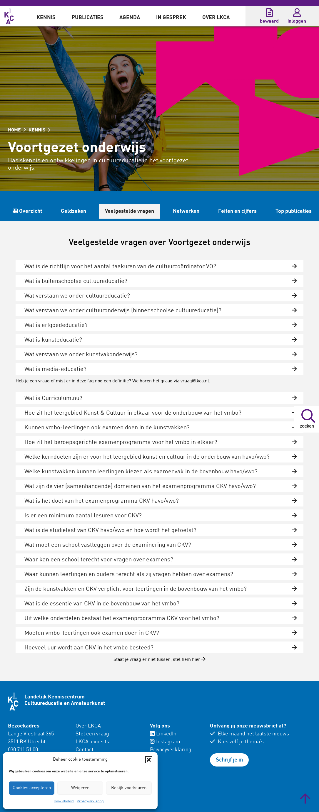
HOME (17, 130)
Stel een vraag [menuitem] (92, 734)
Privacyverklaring (90, 801)
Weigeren (80, 788)
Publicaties (87, 17)
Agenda (129, 17)
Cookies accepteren (32, 788)
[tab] (159, 266)
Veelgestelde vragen (129, 211)
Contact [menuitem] (84, 749)
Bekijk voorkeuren (128, 788)
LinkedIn (163, 734)
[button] (149, 760)
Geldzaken (73, 211)
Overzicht (27, 211)
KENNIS (39, 130)
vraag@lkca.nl (195, 381)
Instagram (165, 742)
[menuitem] (46, 16)
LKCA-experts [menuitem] (92, 742)
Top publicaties (293, 211)
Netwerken (186, 211)
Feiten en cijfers (237, 211)
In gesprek (171, 17)
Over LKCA (216, 17)
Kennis (46, 17)
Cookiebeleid (64, 801)
